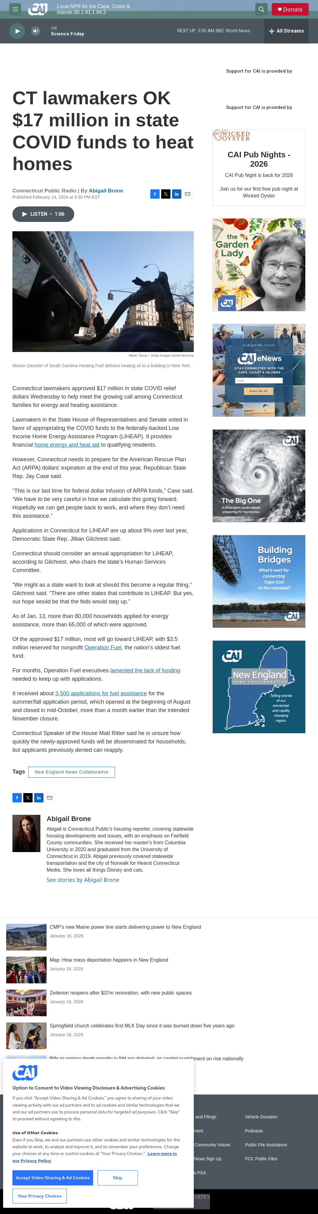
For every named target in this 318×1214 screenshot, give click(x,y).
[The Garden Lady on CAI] (259, 265)
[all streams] (286, 31)
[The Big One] (259, 476)
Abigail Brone (106, 191)
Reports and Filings (197, 1117)
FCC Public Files (261, 1159)
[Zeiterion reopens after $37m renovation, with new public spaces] (26, 1003)
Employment (191, 1131)
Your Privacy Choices (40, 1196)
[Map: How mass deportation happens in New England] (26, 970)
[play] (17, 31)
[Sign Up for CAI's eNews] (259, 370)
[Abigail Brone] (26, 833)
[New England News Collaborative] (259, 687)
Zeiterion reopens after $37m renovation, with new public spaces (121, 992)
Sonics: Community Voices (204, 1145)
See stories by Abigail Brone (83, 879)
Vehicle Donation (261, 1117)
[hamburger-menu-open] (15, 9)
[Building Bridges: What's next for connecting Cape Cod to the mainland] (259, 581)
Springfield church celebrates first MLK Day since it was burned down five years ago (142, 1025)
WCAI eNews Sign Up (200, 1159)
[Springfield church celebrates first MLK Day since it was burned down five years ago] (26, 1035)
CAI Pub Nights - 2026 (259, 159)
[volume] (35, 31)
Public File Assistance (266, 1145)
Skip (117, 1177)
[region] (98, 1133)
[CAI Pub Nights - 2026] (231, 135)
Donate (292, 9)
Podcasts (254, 1131)
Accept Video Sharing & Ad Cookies (53, 1177)
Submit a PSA (192, 1173)
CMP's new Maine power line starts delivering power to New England (125, 927)
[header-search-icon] (261, 9)
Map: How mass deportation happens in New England (109, 960)
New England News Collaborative (72, 771)
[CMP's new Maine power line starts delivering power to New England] (26, 937)
